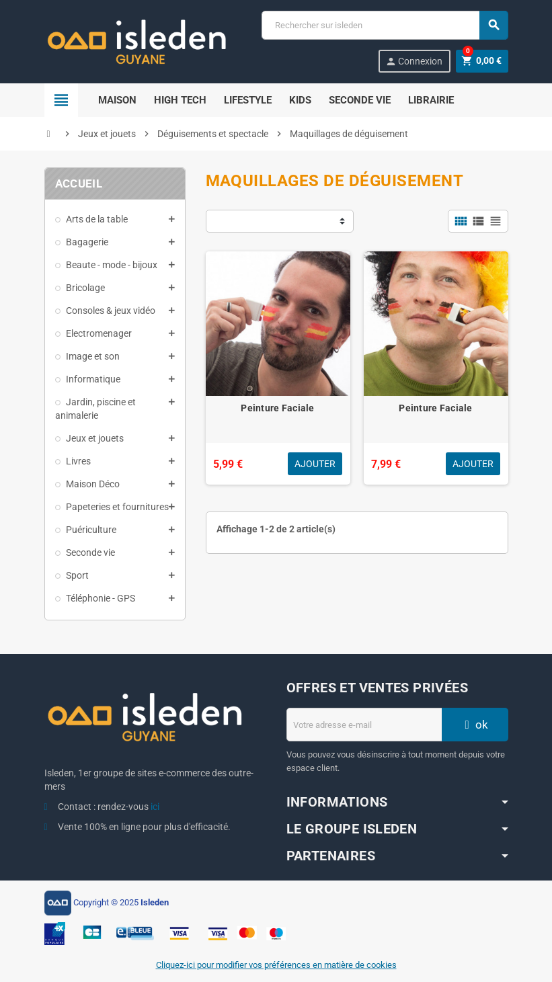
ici (155, 806)
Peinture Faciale (277, 408)
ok (474, 724)
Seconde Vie (360, 100)
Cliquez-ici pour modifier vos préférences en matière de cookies (276, 965)
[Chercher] (384, 25)
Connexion (413, 61)
